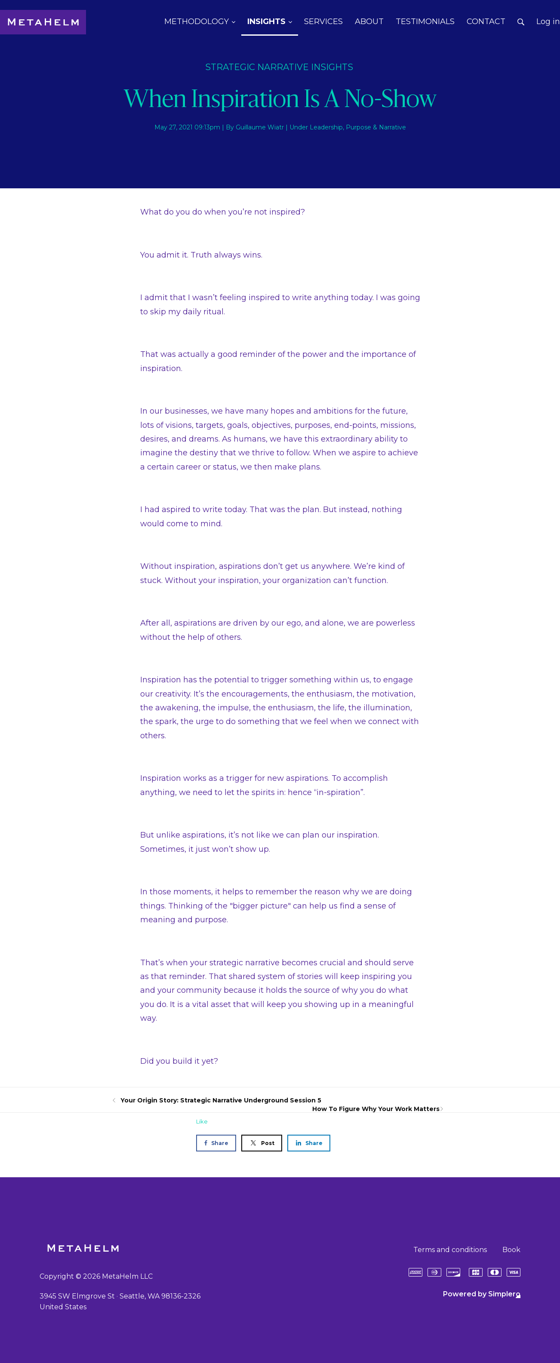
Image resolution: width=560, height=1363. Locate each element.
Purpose (358, 127)
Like (202, 1121)
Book (511, 1250)
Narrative (392, 127)
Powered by (481, 1294)
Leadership (326, 127)
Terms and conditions (450, 1250)
